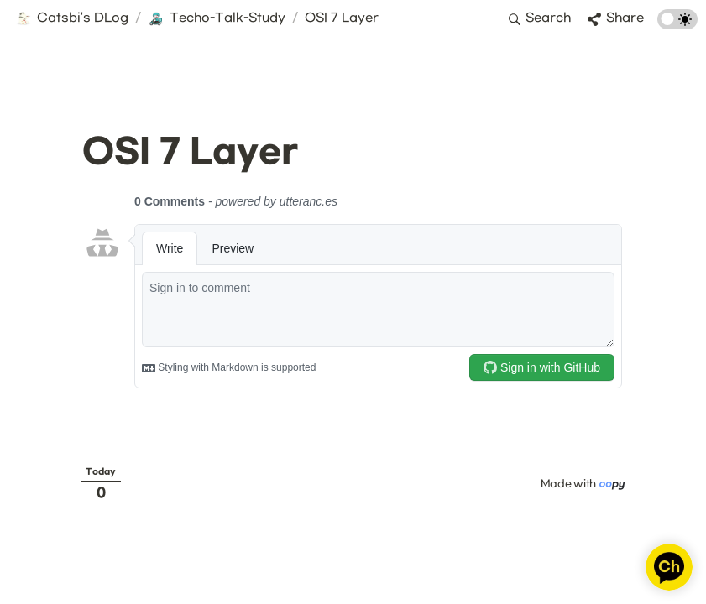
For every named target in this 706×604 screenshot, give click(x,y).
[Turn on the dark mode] (677, 26)
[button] (71, 19)
